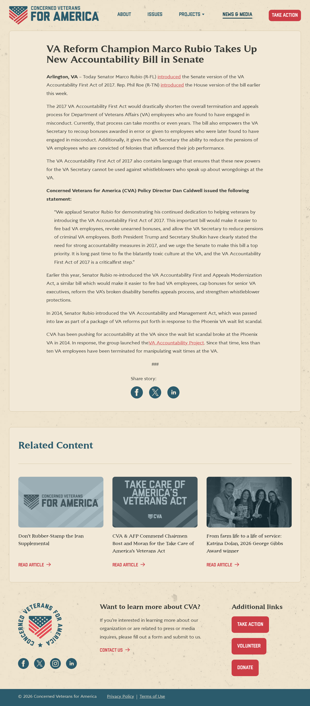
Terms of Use (152, 696)
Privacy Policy (120, 696)
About (124, 14)
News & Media (237, 14)
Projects (189, 14)
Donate (248, 670)
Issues (155, 14)
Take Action (285, 15)
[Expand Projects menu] (203, 15)
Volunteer (251, 648)
